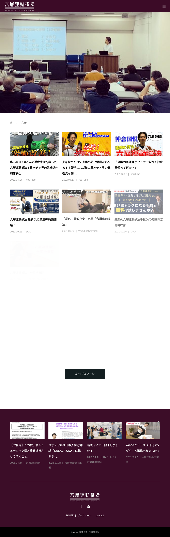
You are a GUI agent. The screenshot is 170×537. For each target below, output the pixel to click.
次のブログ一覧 (85, 373)
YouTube (30, 179)
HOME (70, 515)
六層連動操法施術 (88, 231)
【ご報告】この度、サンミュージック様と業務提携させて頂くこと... (27, 450)
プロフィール (84, 515)
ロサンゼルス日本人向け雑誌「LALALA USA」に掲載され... (65, 450)
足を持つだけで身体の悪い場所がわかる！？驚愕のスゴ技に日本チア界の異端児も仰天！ (86, 167)
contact (100, 515)
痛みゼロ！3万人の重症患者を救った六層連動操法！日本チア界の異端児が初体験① (34, 167)
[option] (87, 446)
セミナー (114, 457)
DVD (28, 231)
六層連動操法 (33, 462)
